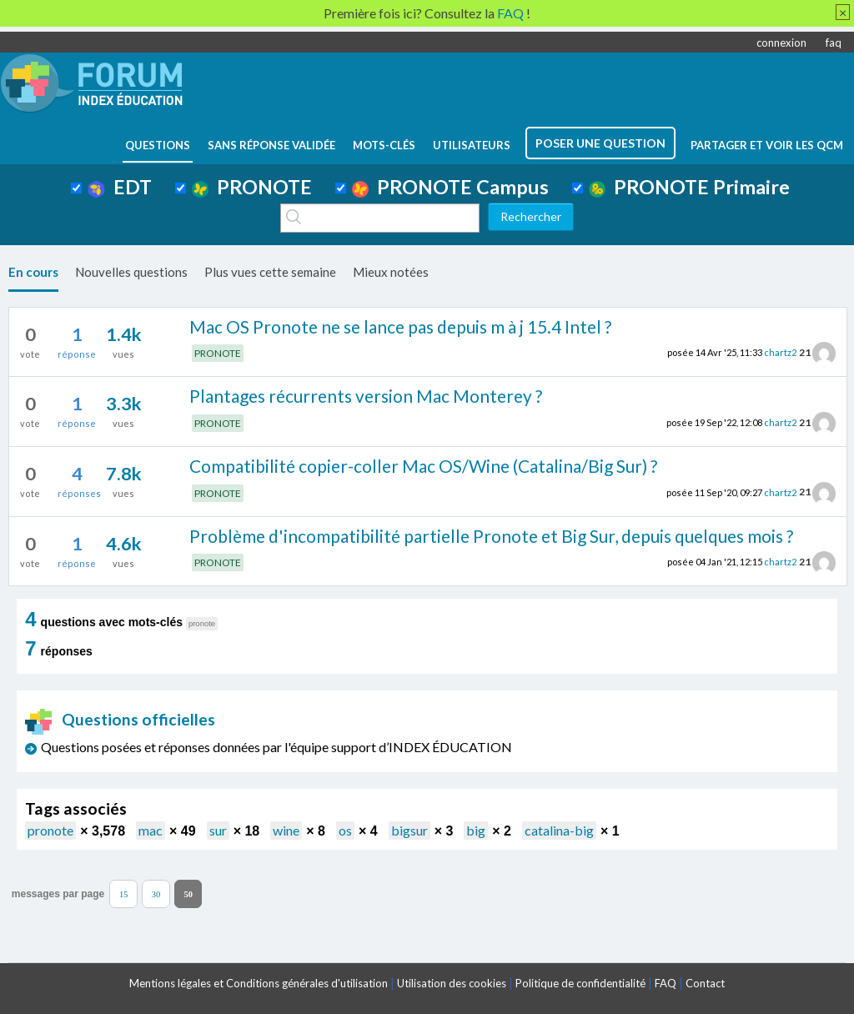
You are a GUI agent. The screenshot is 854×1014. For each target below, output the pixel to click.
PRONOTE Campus (450, 186)
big (475, 830)
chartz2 (780, 352)
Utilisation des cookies (451, 983)
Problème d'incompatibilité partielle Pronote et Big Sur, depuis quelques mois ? (491, 535)
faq (833, 42)
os (345, 830)
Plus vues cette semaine (270, 271)
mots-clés (384, 145)
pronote (50, 830)
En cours (33, 271)
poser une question (600, 143)
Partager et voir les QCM (767, 145)
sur (218, 830)
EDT (120, 186)
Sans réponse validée (271, 145)
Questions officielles (120, 719)
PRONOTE (252, 186)
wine (286, 830)
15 (123, 893)
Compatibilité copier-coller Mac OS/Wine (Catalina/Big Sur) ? (423, 465)
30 (156, 893)
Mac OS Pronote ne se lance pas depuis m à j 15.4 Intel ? (400, 326)
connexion (781, 42)
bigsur (409, 830)
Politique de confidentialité (580, 983)
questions (157, 145)
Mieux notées (391, 271)
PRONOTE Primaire (689, 186)
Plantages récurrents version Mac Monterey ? (365, 395)
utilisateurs (471, 145)
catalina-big (559, 830)
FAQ (665, 983)
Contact (705, 983)
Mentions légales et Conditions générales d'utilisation (258, 983)
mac (150, 830)
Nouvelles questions (131, 271)
